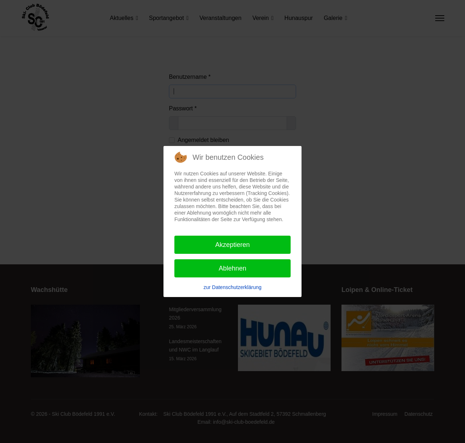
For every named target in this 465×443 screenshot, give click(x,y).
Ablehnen (232, 268)
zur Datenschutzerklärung (232, 287)
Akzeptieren (232, 244)
